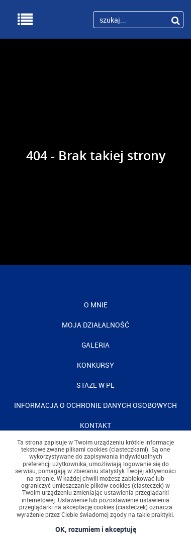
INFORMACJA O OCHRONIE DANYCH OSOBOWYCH (95, 405)
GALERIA (95, 345)
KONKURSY (95, 365)
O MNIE (96, 304)
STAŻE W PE (95, 385)
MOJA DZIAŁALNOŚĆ (95, 325)
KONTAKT (95, 425)
